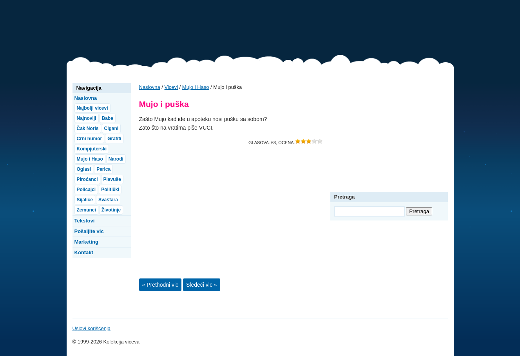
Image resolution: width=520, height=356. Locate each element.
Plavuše (112, 179)
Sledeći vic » (201, 285)
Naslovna (149, 87)
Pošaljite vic (89, 231)
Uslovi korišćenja (91, 328)
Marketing (86, 242)
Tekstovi (84, 221)
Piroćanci (87, 179)
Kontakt (83, 252)
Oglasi (84, 169)
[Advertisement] (311, 29)
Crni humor (89, 138)
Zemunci (86, 210)
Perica (103, 169)
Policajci (86, 189)
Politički (110, 189)
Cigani (111, 128)
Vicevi (106, 31)
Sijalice (85, 199)
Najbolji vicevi (92, 108)
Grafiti (114, 138)
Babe (107, 118)
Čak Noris (88, 128)
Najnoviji (86, 118)
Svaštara (108, 199)
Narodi (116, 159)
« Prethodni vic (160, 285)
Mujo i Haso (195, 87)
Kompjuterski (92, 149)
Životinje (111, 210)
